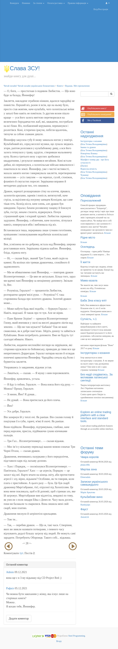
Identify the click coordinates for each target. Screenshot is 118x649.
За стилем (38, 3)
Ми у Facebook (91, 120)
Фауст (84, 509)
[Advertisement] (59, 37)
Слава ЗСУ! (22, 68)
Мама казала (89, 280)
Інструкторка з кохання (91, 141)
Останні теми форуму (92, 450)
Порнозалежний (91, 200)
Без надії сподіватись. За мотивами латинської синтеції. (97, 377)
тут (21, 553)
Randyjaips (85, 505)
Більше (107, 233)
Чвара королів (90, 457)
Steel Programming (76, 636)
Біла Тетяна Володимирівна (93, 144)
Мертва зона (89, 469)
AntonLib (85, 517)
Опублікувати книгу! (93, 108)
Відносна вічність (89, 169)
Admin (10, 572)
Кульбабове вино (91, 496)
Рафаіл (10, 588)
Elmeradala (85, 477)
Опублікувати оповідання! (96, 114)
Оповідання (90, 195)
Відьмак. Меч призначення (77, 86)
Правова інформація (78, 3)
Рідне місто (88, 237)
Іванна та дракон (88, 147)
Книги (60, 86)
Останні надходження (92, 134)
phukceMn (85, 465)
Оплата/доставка (56, 3)
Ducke (84, 166)
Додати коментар (19, 618)
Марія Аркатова (88, 492)
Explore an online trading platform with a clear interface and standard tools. (96, 417)
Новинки (26, 3)
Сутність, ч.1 (89, 319)
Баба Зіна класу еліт (94, 300)
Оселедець (88, 246)
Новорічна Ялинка (89, 153)
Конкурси (14, 3)
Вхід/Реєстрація (101, 9)
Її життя (85, 262)
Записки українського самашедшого (94, 483)
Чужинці (84, 175)
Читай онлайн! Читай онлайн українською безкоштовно (29, 86)
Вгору (59, 641)
